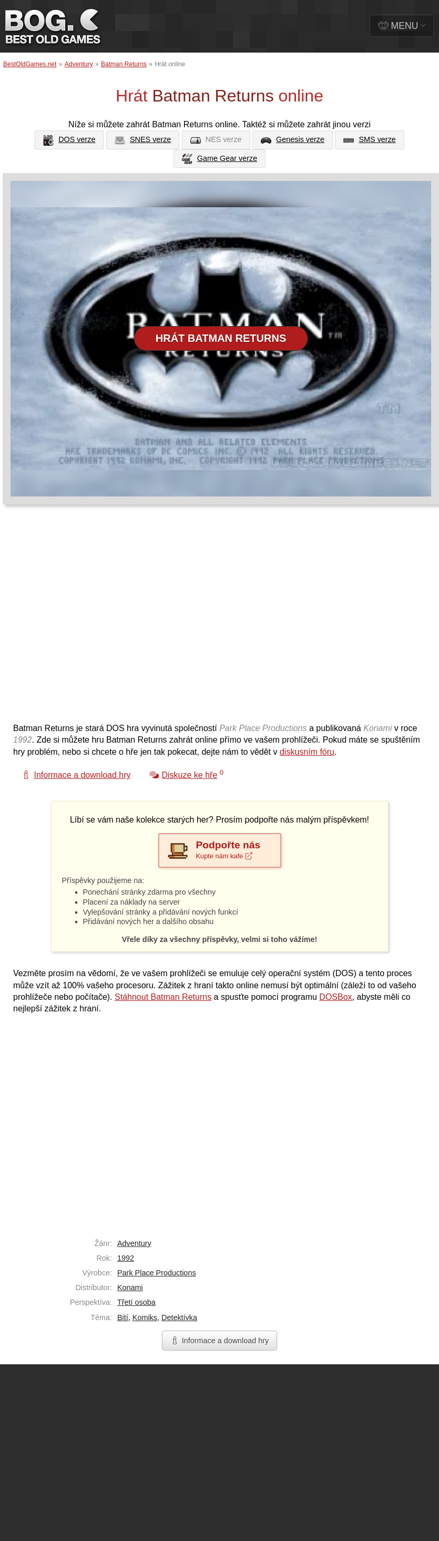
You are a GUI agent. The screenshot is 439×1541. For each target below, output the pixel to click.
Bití (122, 1317)
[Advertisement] (98, 618)
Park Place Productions (156, 1273)
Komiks (144, 1317)
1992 (125, 1258)
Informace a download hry (219, 1340)
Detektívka (179, 1317)
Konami (130, 1287)
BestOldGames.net (29, 64)
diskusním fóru (307, 751)
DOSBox (335, 996)
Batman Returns (124, 64)
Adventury (79, 64)
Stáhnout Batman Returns (163, 996)
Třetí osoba (136, 1302)
